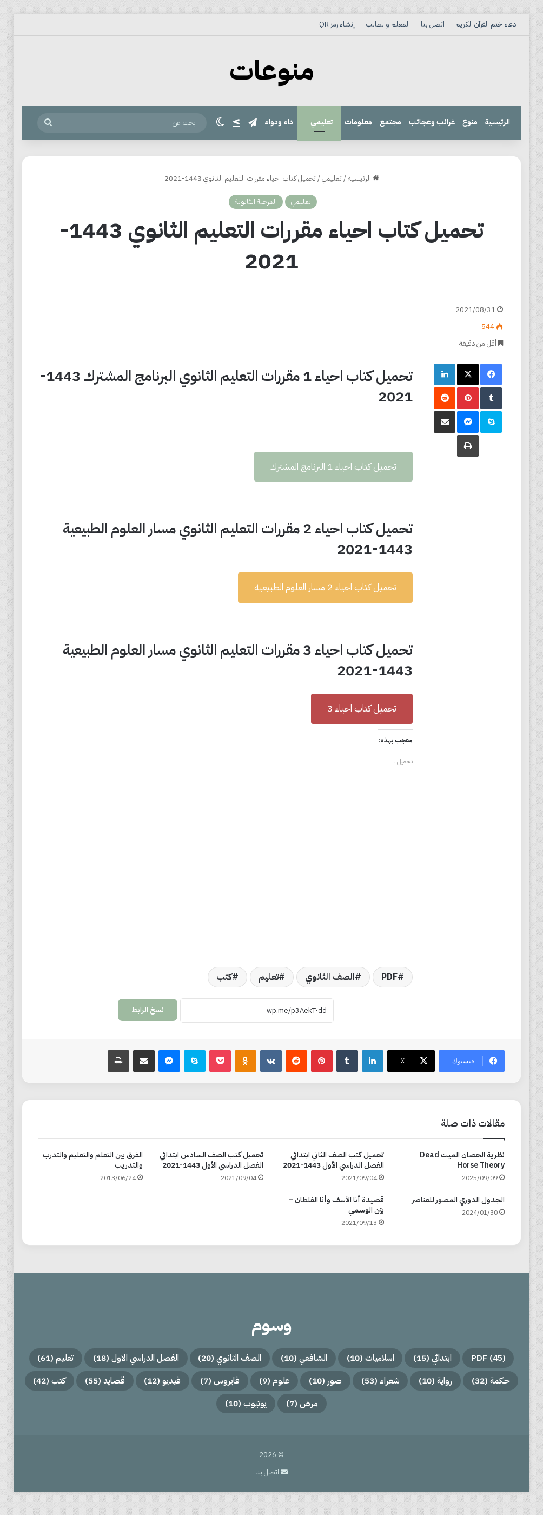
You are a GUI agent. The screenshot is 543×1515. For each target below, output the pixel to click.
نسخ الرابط (147, 1010)
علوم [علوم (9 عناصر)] (481, 1412)
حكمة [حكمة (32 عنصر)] (270, 1386)
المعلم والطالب (388, 24)
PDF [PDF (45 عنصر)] (443, 1360)
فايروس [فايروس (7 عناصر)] (414, 1412)
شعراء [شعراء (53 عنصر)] (134, 1386)
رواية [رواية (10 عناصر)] (202, 1386)
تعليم (269, 977)
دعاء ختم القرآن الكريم (485, 24)
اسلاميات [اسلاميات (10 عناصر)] (296, 1360)
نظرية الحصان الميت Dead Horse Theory (462, 1160)
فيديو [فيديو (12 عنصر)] (343, 1412)
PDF (389, 977)
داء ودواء (278, 122)
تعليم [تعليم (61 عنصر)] (340, 1386)
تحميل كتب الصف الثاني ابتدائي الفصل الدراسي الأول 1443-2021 (333, 1160)
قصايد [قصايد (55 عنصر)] (271, 1412)
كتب (224, 977)
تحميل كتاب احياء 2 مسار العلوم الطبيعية (325, 587)
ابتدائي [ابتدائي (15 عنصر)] (374, 1360)
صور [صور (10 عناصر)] (67, 1386)
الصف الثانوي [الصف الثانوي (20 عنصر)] (119, 1360)
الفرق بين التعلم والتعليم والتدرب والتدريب (93, 1160)
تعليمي (321, 122)
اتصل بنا (433, 24)
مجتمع (390, 122)
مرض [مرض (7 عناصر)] (140, 1412)
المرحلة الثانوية (256, 201)
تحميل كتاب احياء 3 (361, 708)
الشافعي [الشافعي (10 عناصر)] (213, 1360)
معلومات (358, 122)
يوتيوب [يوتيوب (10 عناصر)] (70, 1412)
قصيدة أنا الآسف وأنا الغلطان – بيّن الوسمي (336, 1205)
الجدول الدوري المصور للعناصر (458, 1200)
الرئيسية (497, 122)
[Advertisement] (225, 320)
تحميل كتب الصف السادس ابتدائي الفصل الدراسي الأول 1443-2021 (211, 1160)
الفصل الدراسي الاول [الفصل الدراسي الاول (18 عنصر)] (441, 1386)
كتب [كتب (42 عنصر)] (202, 1412)
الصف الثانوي (330, 977)
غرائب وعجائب (432, 122)
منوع (470, 122)
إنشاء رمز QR (337, 24)
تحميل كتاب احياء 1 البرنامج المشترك (333, 466)
